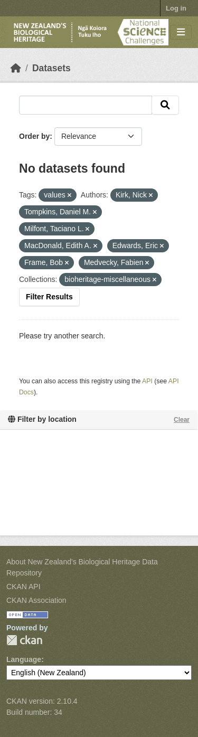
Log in (176, 8)
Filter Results (49, 296)
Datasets (51, 68)
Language (23, 659)
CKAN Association (36, 600)
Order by (34, 136)
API (147, 381)
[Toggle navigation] (181, 32)
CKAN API (23, 586)
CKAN (24, 640)
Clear (182, 419)
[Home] (16, 68)
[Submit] (165, 105)
